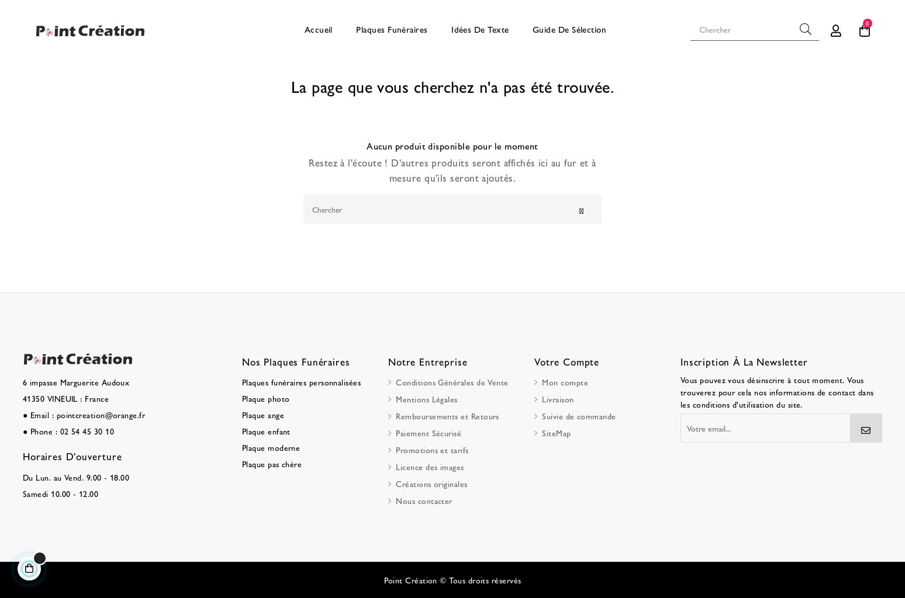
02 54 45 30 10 (87, 431)
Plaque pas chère (272, 464)
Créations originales (431, 483)
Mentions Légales (426, 399)
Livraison (558, 399)
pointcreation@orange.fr (101, 414)
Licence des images (430, 466)
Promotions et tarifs (432, 450)
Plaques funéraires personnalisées (301, 382)
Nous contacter (424, 500)
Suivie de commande (579, 416)
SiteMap (556, 433)
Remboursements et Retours (447, 416)
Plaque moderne (271, 447)
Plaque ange (263, 414)
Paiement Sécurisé (428, 433)
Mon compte (565, 382)
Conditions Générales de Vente (452, 382)
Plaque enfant (266, 431)
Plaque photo (266, 398)
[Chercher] (452, 209)
